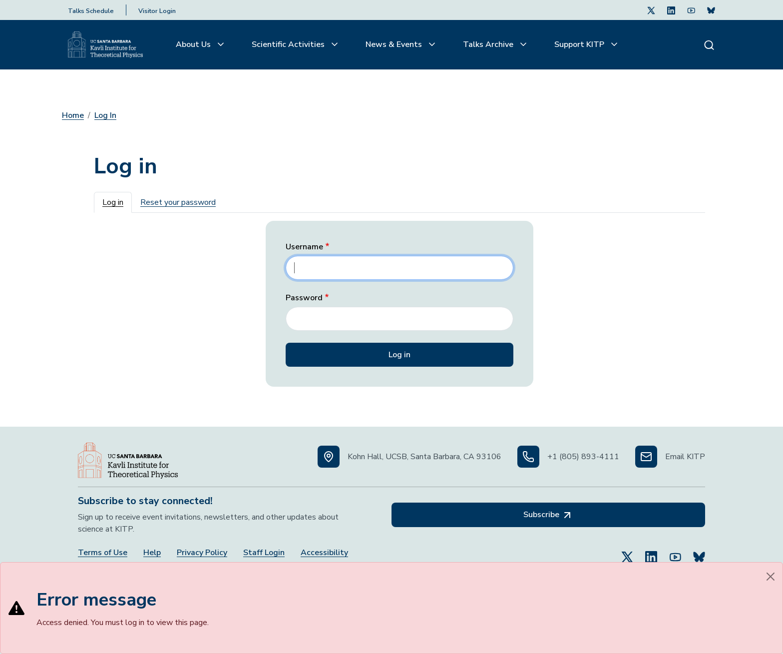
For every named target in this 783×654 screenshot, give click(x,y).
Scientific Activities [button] (289, 44)
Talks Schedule (91, 10)
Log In (105, 115)
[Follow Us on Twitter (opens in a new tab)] (651, 9)
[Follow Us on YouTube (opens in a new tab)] (675, 552)
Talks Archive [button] (489, 44)
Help (152, 553)
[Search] (709, 44)
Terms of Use (102, 553)
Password (304, 298)
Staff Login (264, 553)
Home (73, 115)
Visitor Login (157, 10)
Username (304, 247)
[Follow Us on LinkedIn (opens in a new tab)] (671, 9)
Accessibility (324, 553)
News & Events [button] (395, 44)
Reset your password (178, 202)
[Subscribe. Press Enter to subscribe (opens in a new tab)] (711, 9)
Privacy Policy (202, 553)
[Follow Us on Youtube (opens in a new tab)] (691, 9)
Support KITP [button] (580, 44)
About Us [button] (194, 44)
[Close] (771, 577)
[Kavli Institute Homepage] (105, 45)
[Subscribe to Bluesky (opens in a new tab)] (699, 552)
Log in (112, 202)
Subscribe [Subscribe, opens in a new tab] (548, 515)
